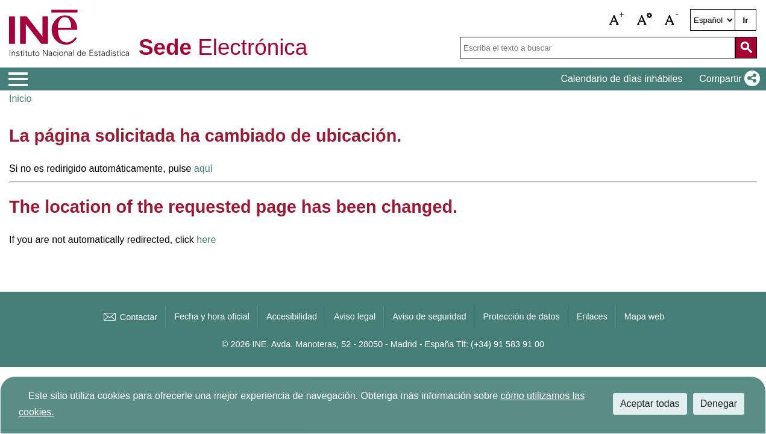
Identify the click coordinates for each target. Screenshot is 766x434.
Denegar (718, 403)
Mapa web (644, 316)
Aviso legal (354, 316)
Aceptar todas (650, 403)
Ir (746, 20)
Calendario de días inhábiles (621, 79)
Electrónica (223, 48)
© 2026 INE (244, 344)
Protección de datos (521, 316)
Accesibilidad (291, 316)
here (206, 239)
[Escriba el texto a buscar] (597, 47)
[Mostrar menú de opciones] (18, 79)
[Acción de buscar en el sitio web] (746, 47)
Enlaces (592, 316)
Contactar (129, 317)
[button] (617, 20)
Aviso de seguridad (429, 316)
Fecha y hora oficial (212, 316)
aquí (203, 168)
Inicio (20, 98)
